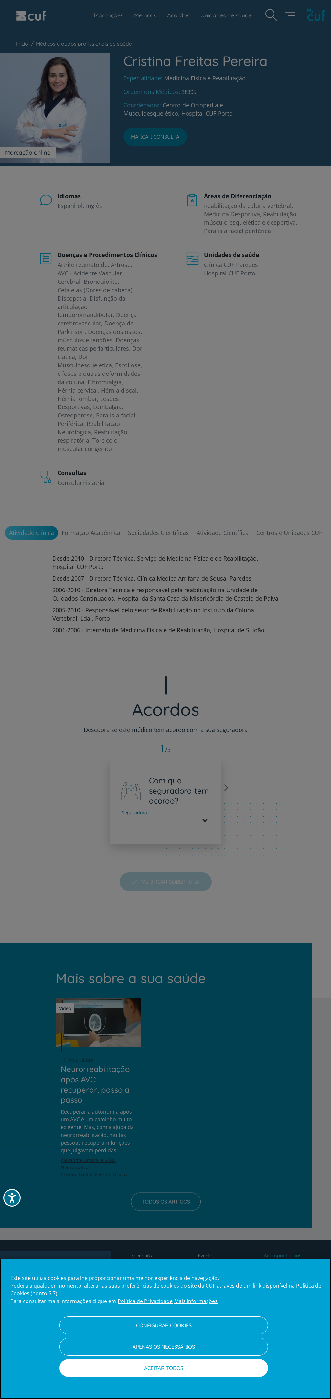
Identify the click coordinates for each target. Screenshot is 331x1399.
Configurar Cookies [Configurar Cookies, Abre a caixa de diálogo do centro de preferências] (164, 1325)
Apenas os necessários (164, 1346)
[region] (165, 1329)
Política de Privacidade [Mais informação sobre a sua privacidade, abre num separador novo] (145, 1301)
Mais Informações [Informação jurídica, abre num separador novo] (196, 1301)
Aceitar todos (163, 1368)
